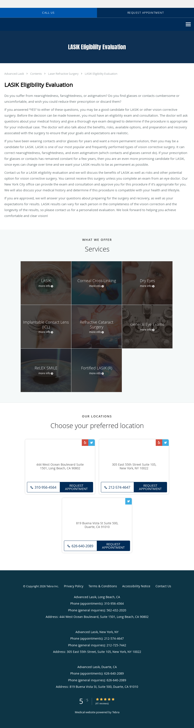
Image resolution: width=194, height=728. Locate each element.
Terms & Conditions (103, 586)
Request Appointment (76, 487)
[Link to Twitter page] (91, 442)
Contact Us (163, 586)
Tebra (115, 712)
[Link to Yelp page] (85, 442)
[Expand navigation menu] (188, 24)
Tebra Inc (52, 586)
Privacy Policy (73, 586)
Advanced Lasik (14, 74)
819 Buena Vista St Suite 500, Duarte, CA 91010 (97, 525)
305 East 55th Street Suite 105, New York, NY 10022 (134, 466)
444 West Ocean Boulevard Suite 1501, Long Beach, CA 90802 (60, 466)
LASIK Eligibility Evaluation (101, 74)
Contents (36, 74)
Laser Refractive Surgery (63, 74)
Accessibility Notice (136, 586)
